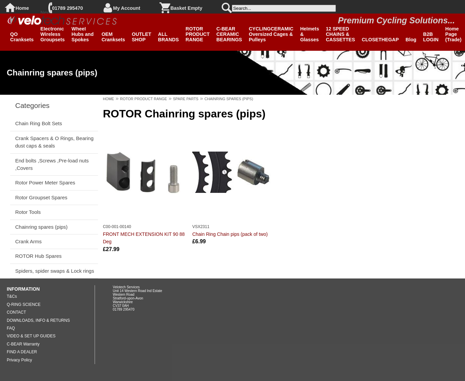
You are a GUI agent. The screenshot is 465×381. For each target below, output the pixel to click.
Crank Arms (28, 241)
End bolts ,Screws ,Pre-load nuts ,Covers (52, 164)
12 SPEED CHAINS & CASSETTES (340, 34)
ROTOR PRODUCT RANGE (198, 34)
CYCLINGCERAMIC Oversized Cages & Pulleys (271, 34)
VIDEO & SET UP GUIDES (31, 336)
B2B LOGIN (431, 36)
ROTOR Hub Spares (38, 256)
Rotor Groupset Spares (41, 197)
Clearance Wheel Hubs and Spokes (83, 31)
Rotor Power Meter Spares (45, 182)
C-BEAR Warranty (23, 344)
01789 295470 (67, 8)
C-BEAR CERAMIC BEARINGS (229, 34)
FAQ (11, 328)
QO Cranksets (22, 36)
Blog (411, 39)
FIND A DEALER (22, 352)
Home (22, 8)
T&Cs (12, 296)
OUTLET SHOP (141, 36)
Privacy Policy (19, 360)
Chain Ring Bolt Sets (38, 123)
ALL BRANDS (168, 36)
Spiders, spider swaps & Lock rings (54, 271)
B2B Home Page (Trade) (453, 31)
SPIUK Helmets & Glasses (309, 31)
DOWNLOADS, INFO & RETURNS (38, 320)
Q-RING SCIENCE (24, 304)
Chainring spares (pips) (41, 227)
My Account (127, 8)
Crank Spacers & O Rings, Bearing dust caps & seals (54, 142)
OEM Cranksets (113, 36)
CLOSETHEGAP (380, 39)
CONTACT (16, 312)
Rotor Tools (28, 212)
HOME (108, 99)
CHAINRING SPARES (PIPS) (228, 99)
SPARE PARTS (185, 99)
